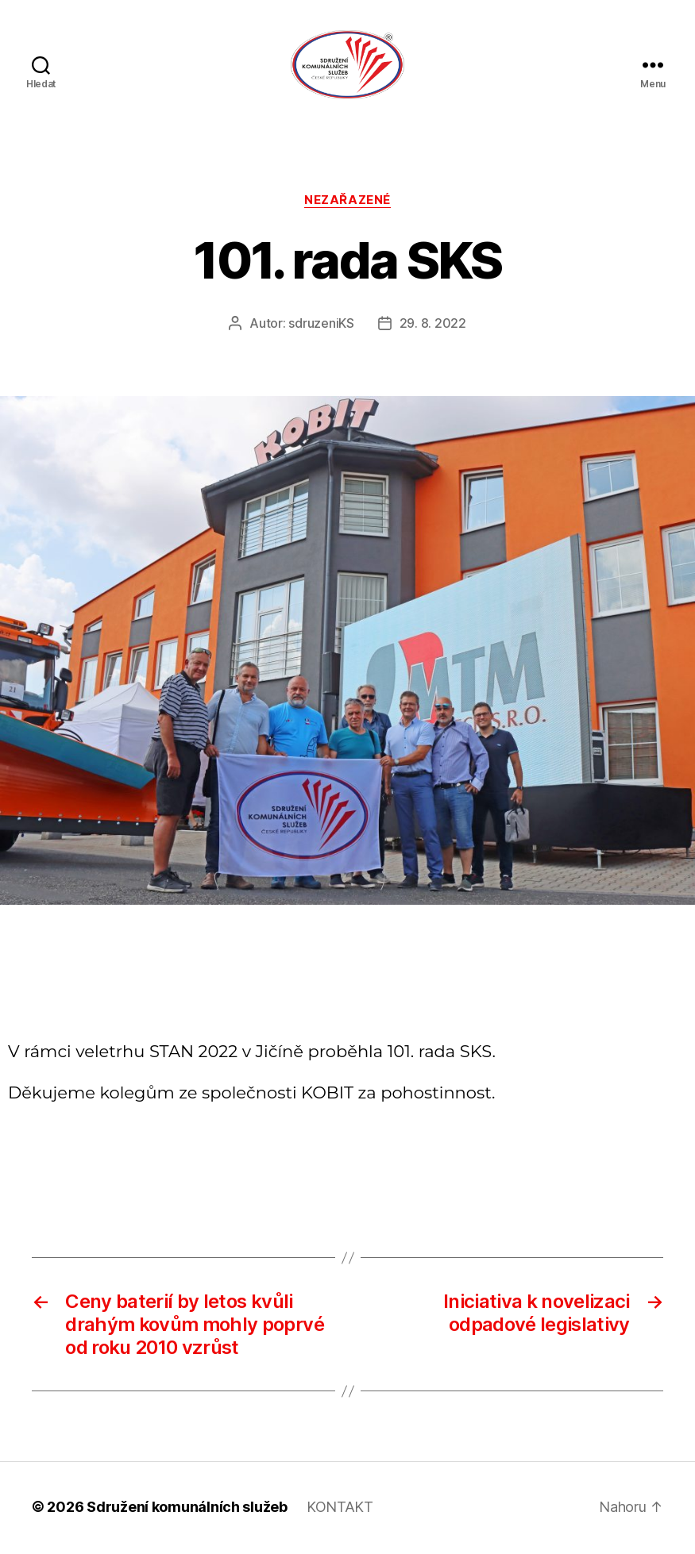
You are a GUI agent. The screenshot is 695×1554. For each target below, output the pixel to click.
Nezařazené (347, 202)
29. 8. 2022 (433, 326)
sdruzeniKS (320, 326)
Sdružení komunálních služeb (187, 1509)
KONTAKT (340, 1509)
